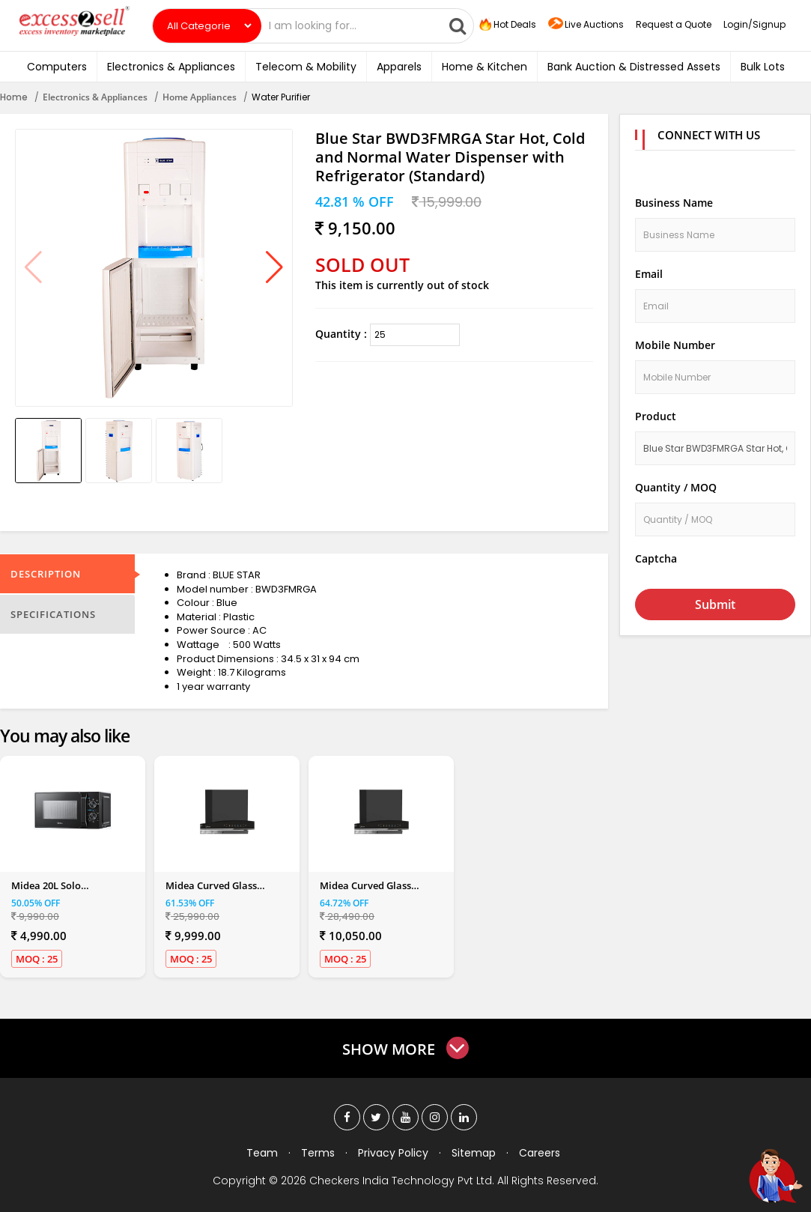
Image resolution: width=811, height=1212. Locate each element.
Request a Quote (673, 24)
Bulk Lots (763, 66)
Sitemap (474, 1152)
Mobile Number (675, 345)
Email (649, 274)
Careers (539, 1152)
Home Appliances (199, 97)
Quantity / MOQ (676, 487)
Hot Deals (506, 24)
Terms (318, 1152)
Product (655, 416)
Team (262, 1152)
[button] (274, 268)
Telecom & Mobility (305, 66)
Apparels (399, 66)
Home (14, 97)
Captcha (656, 558)
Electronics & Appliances (171, 66)
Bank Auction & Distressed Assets (633, 66)
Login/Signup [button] (754, 24)
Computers (57, 66)
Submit (715, 604)
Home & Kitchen (484, 66)
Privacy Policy (393, 1152)
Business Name (674, 203)
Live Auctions (586, 25)
